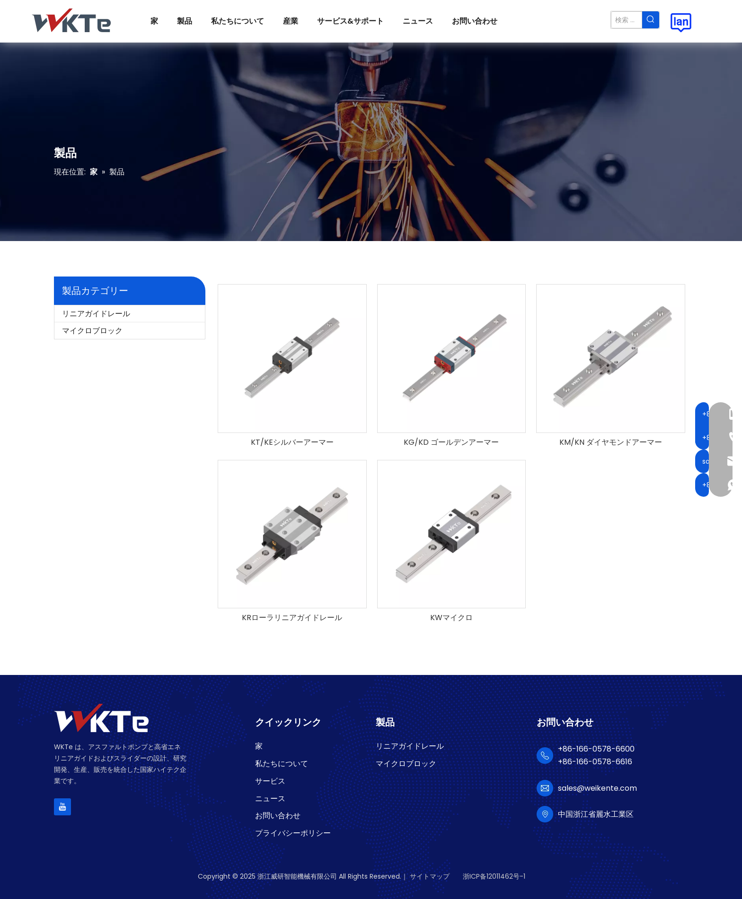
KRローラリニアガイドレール (292, 617)
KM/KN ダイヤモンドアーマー (610, 442)
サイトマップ (430, 876)
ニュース (270, 798)
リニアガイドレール (96, 313)
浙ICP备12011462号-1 (494, 876)
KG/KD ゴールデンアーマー (451, 442)
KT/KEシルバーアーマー (292, 442)
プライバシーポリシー (293, 833)
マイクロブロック (92, 330)
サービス (270, 781)
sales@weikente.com (597, 788)
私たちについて (281, 763)
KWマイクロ (451, 617)
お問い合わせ (277, 815)
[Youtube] (62, 806)
